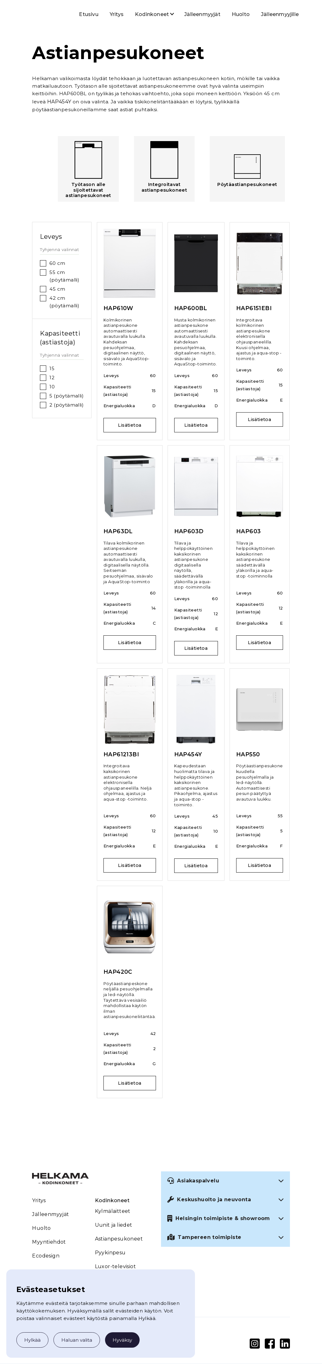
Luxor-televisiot (115, 1266)
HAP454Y (59, 102)
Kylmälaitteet (112, 1211)
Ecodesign (45, 1256)
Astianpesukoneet (119, 1239)
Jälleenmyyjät (202, 14)
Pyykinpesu (110, 1253)
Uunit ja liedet (113, 1225)
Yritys (117, 14)
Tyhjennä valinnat (59, 249)
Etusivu (88, 14)
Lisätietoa (129, 425)
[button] (152, 13)
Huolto (241, 14)
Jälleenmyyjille (280, 14)
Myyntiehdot (49, 1242)
